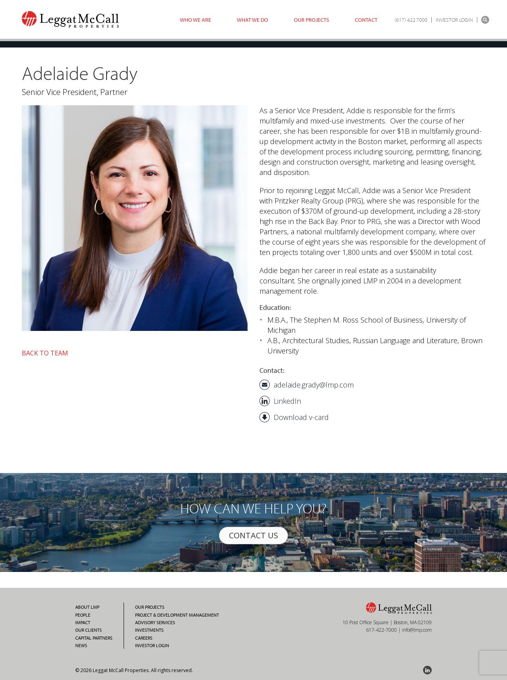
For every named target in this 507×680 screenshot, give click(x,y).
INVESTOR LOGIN (454, 20)
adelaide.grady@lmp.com (314, 384)
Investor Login (152, 645)
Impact (82, 622)
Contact (366, 19)
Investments (149, 630)
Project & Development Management (177, 615)
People (82, 615)
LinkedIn (287, 401)
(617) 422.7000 (411, 20)
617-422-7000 (381, 630)
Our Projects (311, 19)
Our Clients (88, 630)
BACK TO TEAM (45, 353)
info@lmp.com (417, 630)
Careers (143, 638)
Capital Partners (93, 638)
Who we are (195, 19)
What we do (252, 19)
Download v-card (301, 417)
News (81, 645)
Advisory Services (155, 622)
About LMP (87, 607)
